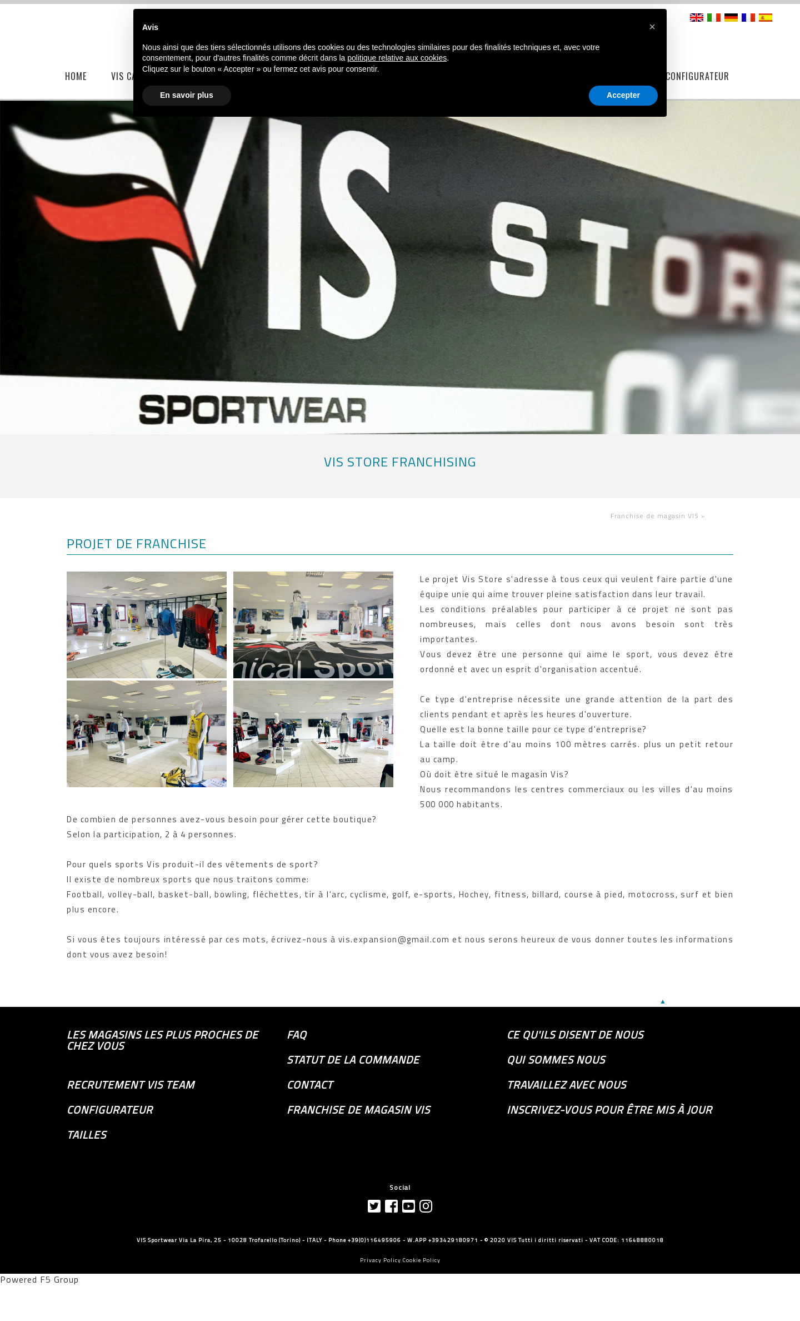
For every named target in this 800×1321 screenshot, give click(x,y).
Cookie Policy (422, 1260)
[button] (652, 27)
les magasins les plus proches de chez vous (162, 1040)
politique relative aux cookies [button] (397, 57)
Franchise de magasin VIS (358, 1109)
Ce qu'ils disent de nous (575, 1034)
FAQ (297, 1034)
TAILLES (86, 1134)
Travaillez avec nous (566, 1084)
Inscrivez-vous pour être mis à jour (609, 1109)
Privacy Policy (380, 1260)
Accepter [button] (623, 95)
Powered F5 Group (39, 1279)
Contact (310, 1084)
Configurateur (110, 1109)
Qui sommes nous (556, 1059)
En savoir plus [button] (186, 95)
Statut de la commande (353, 1059)
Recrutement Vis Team (130, 1084)
